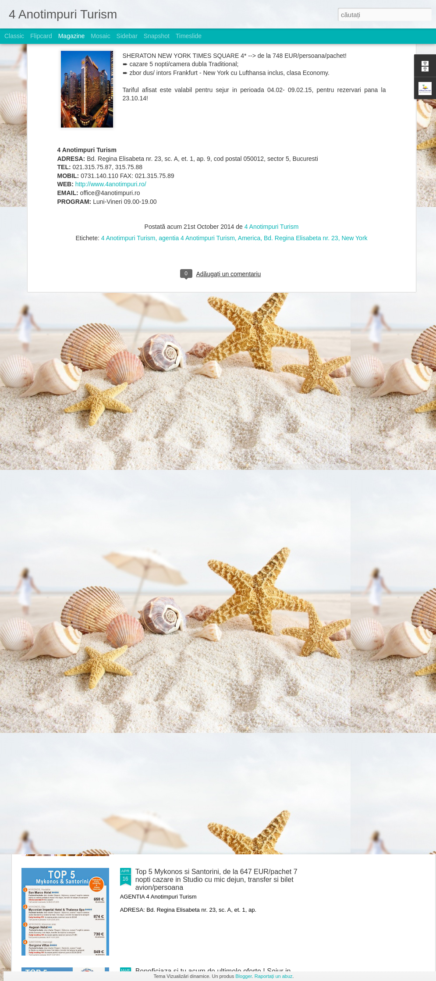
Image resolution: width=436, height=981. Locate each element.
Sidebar (127, 35)
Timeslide (189, 35)
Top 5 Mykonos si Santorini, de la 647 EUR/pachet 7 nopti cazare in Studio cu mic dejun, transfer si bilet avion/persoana (216, 879)
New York (354, 138)
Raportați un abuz (274, 976)
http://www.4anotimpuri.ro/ (110, 84)
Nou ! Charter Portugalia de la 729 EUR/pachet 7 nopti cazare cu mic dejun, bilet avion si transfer (211, 676)
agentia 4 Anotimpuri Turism (197, 138)
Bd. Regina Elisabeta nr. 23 (301, 138)
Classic (14, 35)
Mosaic (100, 35)
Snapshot (157, 35)
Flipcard (41, 35)
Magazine (71, 35)
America (249, 138)
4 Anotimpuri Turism (272, 126)
